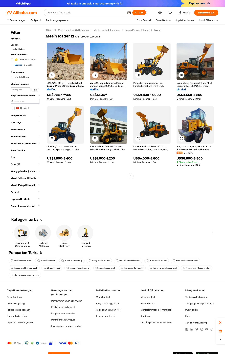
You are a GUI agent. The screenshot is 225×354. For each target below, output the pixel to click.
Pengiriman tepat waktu (63, 313)
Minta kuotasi (103, 297)
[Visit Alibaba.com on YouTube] (206, 329)
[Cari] (139, 12)
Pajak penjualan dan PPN (108, 309)
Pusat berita (191, 309)
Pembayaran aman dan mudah (66, 300)
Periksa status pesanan (18, 309)
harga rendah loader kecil (163, 268)
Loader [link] (157, 30)
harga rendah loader (132, 268)
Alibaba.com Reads (105, 316)
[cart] (170, 13)
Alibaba (49, 30)
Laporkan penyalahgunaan (20, 322)
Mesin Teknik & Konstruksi (107, 30)
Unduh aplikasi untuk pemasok (156, 322)
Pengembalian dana (17, 316)
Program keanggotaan (107, 303)
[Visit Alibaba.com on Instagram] (201, 329)
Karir (187, 316)
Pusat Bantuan (14, 297)
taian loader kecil (105, 268)
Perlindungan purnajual (63, 319)
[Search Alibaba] (85, 12)
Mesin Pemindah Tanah (137, 30)
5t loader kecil (52, 268)
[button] (129, 13)
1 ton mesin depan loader (196, 268)
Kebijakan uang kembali (63, 307)
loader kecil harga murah (24, 268)
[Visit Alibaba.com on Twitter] (196, 329)
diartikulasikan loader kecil (25, 275)
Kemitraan (146, 316)
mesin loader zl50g (71, 260)
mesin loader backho (78, 268)
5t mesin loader (46, 260)
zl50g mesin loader (99, 260)
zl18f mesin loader (157, 260)
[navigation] (25, 119)
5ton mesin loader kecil (185, 260)
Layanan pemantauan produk (66, 326)
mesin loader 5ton (21, 260)
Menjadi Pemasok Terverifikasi (156, 309)
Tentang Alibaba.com (196, 297)
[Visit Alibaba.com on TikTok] (211, 329)
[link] (220, 322)
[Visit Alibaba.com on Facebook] (186, 329)
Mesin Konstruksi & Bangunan (73, 30)
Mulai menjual (148, 297)
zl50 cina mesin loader (128, 260)
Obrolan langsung (16, 303)
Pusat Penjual (148, 303)
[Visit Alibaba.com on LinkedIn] (191, 329)
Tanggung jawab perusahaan (199, 303)
